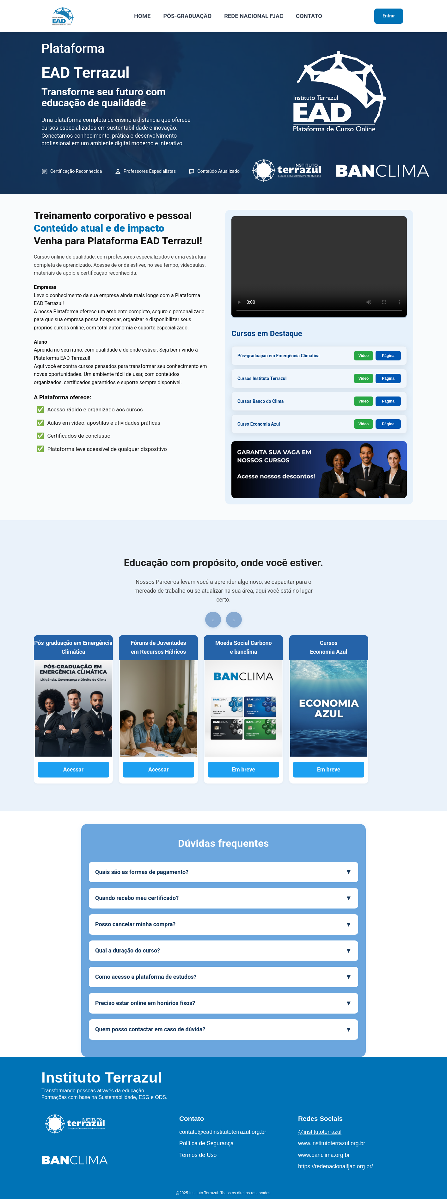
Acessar (73, 769)
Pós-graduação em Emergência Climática (278, 355)
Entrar (389, 16)
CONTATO (309, 16)
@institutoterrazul (319, 1132)
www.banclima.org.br (324, 1155)
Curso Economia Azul (258, 424)
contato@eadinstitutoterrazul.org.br (222, 1132)
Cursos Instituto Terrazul (261, 378)
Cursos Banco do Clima (260, 401)
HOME (142, 16)
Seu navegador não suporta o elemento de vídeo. (319, 266)
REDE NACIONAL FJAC (253, 16)
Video (363, 355)
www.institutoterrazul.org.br (331, 1143)
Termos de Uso (198, 1155)
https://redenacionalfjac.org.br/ (335, 1166)
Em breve (243, 769)
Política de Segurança (206, 1143)
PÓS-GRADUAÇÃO (187, 16)
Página (388, 355)
